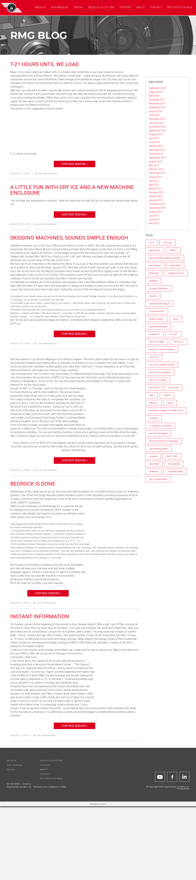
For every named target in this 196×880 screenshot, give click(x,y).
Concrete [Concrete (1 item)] (153, 296)
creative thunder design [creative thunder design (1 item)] (159, 304)
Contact (45, 774)
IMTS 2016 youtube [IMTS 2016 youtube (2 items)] (157, 380)
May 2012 (154, 184)
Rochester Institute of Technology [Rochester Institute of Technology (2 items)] (163, 441)
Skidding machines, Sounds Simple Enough (69, 238)
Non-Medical (15, 765)
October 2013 (156, 153)
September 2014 (157, 130)
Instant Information (39, 616)
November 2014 (157, 126)
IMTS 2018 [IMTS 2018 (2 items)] (154, 388)
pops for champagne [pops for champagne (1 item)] (158, 433)
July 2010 (154, 215)
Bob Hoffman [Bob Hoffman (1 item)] (155, 265)
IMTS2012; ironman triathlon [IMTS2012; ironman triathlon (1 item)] (161, 349)
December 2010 (157, 204)
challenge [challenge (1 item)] (153, 281)
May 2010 (154, 223)
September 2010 (157, 208)
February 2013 (156, 169)
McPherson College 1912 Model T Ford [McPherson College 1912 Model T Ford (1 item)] (166, 410)
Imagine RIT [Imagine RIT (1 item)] (154, 334)
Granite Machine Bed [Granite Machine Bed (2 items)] (158, 326)
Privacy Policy (183, 788)
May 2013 (154, 165)
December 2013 (157, 150)
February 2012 (156, 192)
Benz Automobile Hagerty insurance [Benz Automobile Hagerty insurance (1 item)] (164, 258)
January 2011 (156, 200)
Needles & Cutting (51, 760)
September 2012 (157, 173)
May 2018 (154, 95)
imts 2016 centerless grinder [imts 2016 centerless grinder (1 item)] (161, 365)
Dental (11, 769)
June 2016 (154, 115)
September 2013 (157, 157)
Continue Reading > (74, 164)
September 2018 (157, 88)
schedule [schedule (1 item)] (153, 456)
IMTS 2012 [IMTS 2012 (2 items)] (178, 342)
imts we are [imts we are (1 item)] (173, 388)
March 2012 (155, 188)
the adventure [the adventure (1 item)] (174, 464)
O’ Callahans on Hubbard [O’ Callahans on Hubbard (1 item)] (160, 426)
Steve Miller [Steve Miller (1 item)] (154, 464)
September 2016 (157, 107)
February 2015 (156, 123)
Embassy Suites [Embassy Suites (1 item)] (156, 319)
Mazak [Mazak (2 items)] (170, 403)
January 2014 (156, 146)
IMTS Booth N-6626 (51, 778)
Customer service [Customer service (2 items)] (156, 311)
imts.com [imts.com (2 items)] (173, 334)
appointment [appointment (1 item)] (154, 250)
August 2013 (155, 161)
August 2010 (155, 211)
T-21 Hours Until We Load (44, 64)
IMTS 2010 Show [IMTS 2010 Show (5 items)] (156, 342)
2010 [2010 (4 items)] (151, 243)
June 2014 (154, 142)
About (44, 769)
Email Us (27, 784)
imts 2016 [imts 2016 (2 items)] (153, 357)
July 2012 (154, 180)
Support (45, 765)
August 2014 (155, 134)
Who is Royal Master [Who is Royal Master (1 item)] (158, 479)
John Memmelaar (47, 174)
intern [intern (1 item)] (151, 395)
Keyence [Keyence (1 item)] (167, 395)
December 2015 (157, 119)
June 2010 (154, 219)
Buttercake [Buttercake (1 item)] (153, 273)
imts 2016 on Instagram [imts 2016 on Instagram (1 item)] (160, 372)
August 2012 (155, 177)
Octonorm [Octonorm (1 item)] (153, 418)
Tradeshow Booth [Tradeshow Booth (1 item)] (175, 471)
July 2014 (154, 138)
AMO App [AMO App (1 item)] (167, 243)
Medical (12, 760)
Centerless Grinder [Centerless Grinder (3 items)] (176, 273)
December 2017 (157, 99)
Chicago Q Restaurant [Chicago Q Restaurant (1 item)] (158, 288)
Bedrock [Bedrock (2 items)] (173, 250)
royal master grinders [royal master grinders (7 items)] (158, 449)
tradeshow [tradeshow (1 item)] (153, 471)
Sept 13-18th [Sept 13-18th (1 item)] (172, 456)
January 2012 (156, 196)
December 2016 (157, 103)
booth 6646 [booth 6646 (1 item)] (175, 265)
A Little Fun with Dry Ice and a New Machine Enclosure (72, 190)
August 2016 (155, 111)
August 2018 (155, 92)
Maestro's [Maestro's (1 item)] (153, 403)
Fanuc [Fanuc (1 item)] (175, 319)
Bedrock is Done (32, 484)
